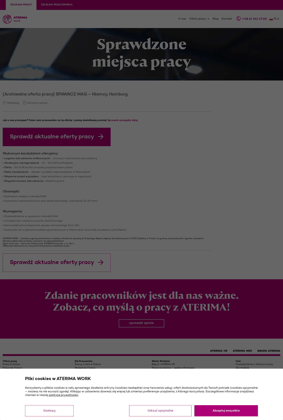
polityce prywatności (63, 395)
